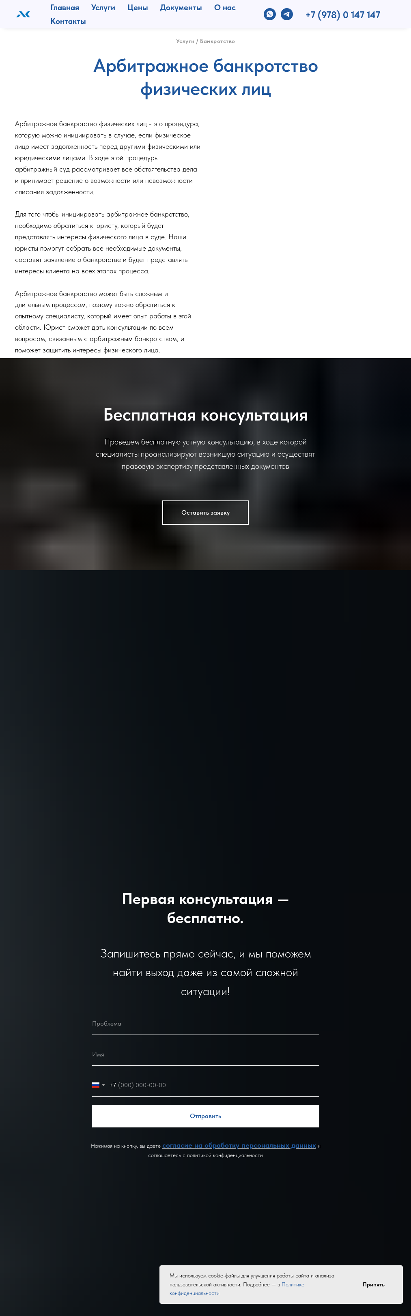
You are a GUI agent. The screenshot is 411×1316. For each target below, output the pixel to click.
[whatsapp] (270, 14)
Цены (137, 7)
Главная (64, 7)
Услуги (103, 7)
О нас (225, 7)
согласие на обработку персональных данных (239, 1145)
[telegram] (287, 14)
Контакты (68, 21)
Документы (181, 7)
